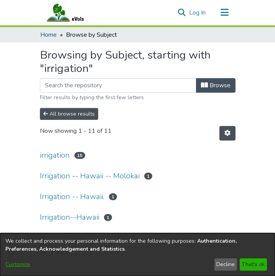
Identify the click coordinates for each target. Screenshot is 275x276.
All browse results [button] (69, 114)
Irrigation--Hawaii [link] (69, 217)
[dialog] (137, 254)
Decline (225, 264)
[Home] (73, 12)
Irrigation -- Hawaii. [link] (72, 196)
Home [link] (48, 35)
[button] (182, 12)
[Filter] (118, 85)
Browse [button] (216, 85)
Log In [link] (197, 12)
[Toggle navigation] (224, 12)
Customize (17, 264)
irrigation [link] (55, 155)
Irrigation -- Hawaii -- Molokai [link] (90, 176)
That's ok (253, 264)
